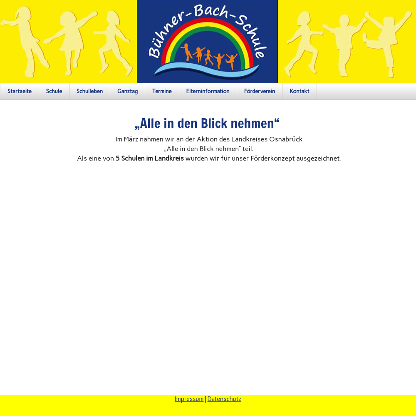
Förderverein (259, 91)
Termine (161, 91)
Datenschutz (224, 399)
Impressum (189, 399)
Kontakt (299, 91)
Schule (54, 91)
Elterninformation (208, 91)
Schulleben (90, 91)
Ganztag (127, 91)
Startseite (19, 91)
